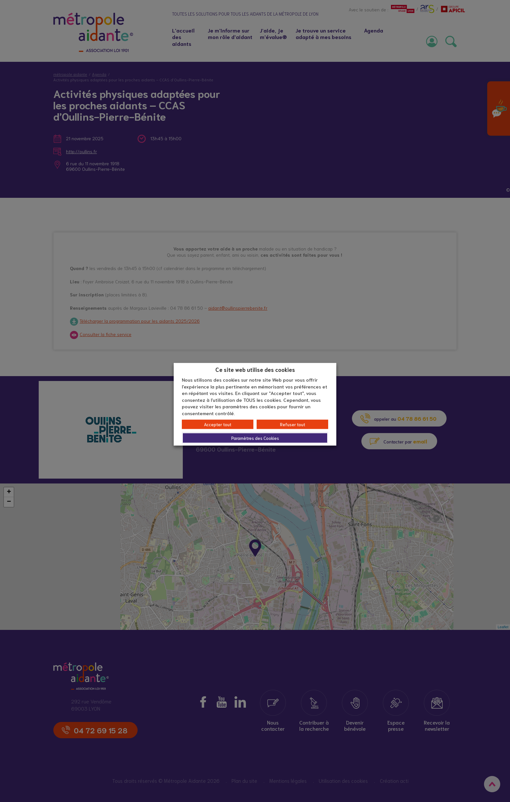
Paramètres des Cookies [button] (255, 438)
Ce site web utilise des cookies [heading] (255, 369)
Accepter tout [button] (217, 424)
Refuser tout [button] (292, 424)
